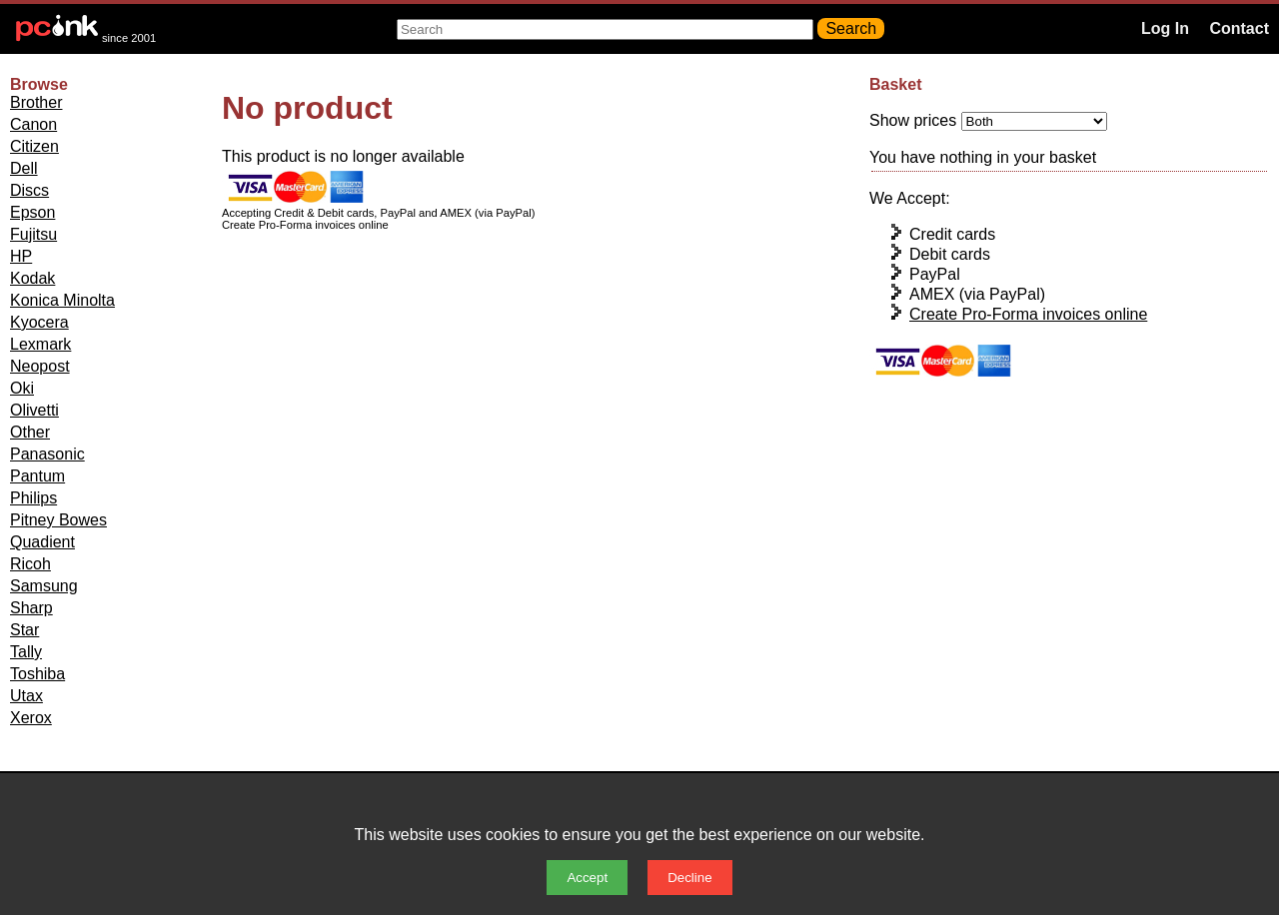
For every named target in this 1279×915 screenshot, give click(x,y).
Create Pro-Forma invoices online (1028, 314)
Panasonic (47, 454)
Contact (1239, 28)
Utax (26, 695)
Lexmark (40, 344)
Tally (26, 651)
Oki (22, 388)
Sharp (31, 607)
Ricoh (30, 563)
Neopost (40, 366)
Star (24, 629)
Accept (587, 877)
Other (30, 432)
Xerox (31, 717)
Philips (33, 497)
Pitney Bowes (58, 519)
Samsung (44, 585)
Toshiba (37, 673)
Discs (29, 190)
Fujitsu (33, 234)
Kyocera (39, 322)
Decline (689, 877)
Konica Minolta (62, 300)
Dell (24, 168)
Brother (36, 102)
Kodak (32, 278)
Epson (32, 212)
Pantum (37, 475)
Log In (1165, 28)
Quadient (42, 541)
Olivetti (34, 410)
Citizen (34, 146)
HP (21, 256)
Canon (33, 124)
